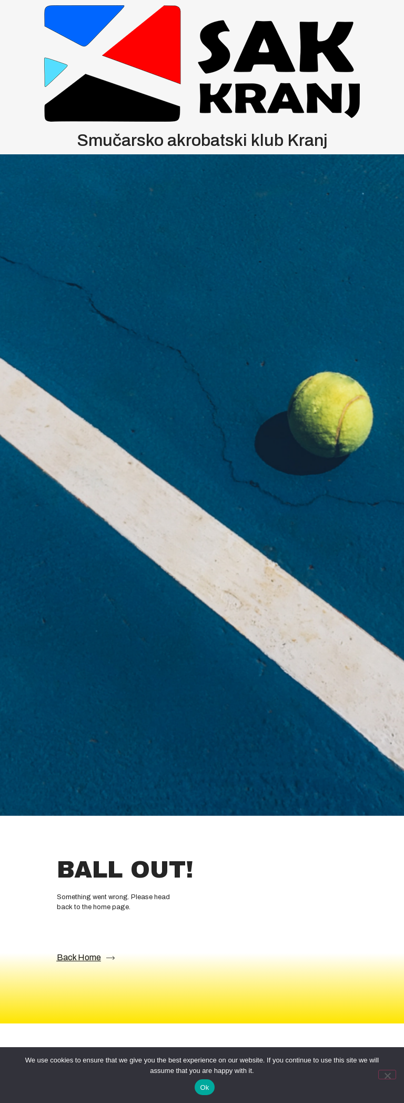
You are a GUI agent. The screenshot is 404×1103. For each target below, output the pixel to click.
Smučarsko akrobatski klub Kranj (202, 140)
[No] (387, 1074)
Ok (204, 1087)
